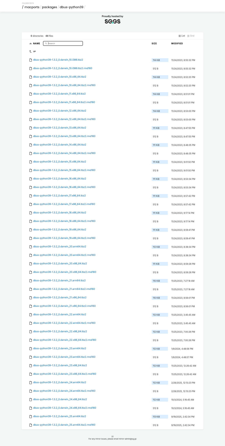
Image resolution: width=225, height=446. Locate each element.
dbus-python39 (71, 7)
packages (49, 7)
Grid (190, 35)
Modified (177, 43)
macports (32, 7)
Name (37, 43)
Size (154, 43)
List (181, 35)
